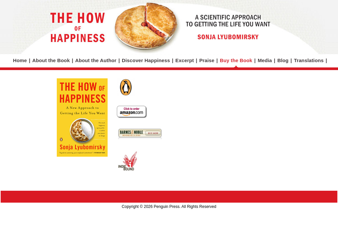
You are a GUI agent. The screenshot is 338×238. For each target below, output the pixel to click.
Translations (308, 60)
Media (265, 60)
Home (20, 60)
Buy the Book (236, 60)
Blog (282, 60)
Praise (207, 60)
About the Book (51, 60)
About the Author (96, 60)
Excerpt (184, 60)
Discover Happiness (146, 60)
